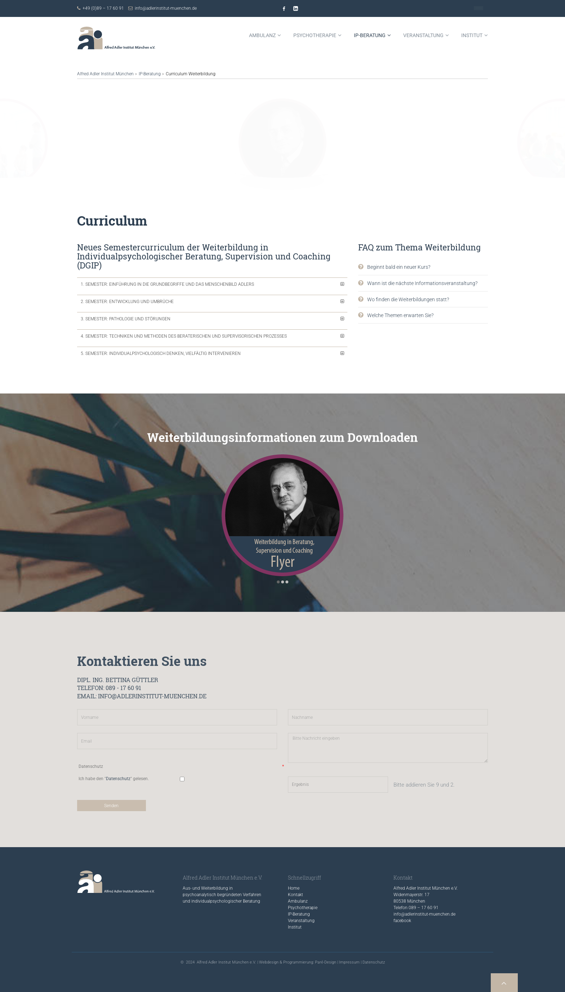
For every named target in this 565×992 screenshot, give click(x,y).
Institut (295, 927)
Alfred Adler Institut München (105, 73)
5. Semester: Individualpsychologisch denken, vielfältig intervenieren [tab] (161, 353)
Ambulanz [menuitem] (262, 35)
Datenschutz (373, 962)
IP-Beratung (150, 73)
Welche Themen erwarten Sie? (400, 315)
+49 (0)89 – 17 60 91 (103, 8)
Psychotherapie (302, 907)
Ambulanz (298, 901)
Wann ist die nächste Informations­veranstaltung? (422, 283)
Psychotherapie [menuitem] (314, 35)
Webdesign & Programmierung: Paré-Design (297, 962)
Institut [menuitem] (471, 35)
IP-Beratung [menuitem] (370, 35)
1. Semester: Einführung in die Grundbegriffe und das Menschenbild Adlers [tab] (167, 284)
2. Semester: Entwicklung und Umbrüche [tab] (127, 301)
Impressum (349, 962)
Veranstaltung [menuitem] (423, 35)
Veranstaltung (301, 920)
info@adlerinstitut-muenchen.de (166, 8)
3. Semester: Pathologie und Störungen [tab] (125, 318)
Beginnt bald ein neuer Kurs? (398, 267)
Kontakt (478, 8)
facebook (402, 920)
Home (293, 888)
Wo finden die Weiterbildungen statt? (408, 299)
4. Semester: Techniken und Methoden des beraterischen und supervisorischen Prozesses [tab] (184, 336)
